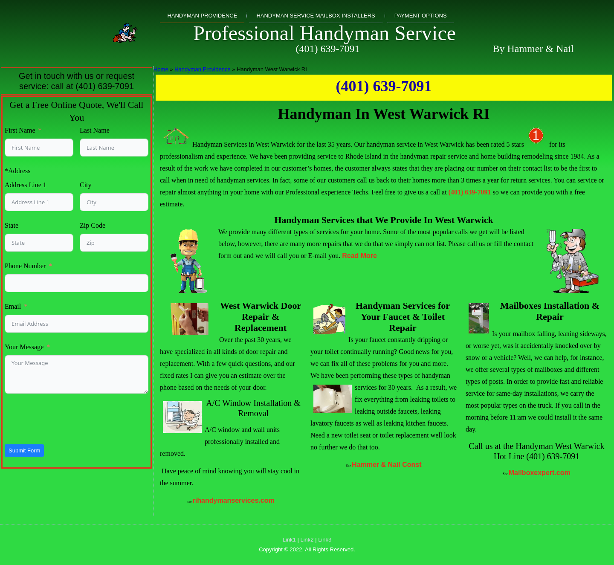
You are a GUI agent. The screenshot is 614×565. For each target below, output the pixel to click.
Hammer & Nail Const (387, 464)
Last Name (95, 130)
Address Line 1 (25, 184)
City (86, 184)
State (11, 225)
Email (13, 306)
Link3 (324, 539)
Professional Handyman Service (324, 33)
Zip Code (92, 225)
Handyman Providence (202, 15)
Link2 (306, 539)
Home (161, 69)
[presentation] (69, 418)
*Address (17, 170)
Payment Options (420, 15)
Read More (359, 255)
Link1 (289, 539)
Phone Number (25, 265)
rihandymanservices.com (234, 500)
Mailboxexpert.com (540, 472)
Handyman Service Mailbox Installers (315, 15)
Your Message (24, 347)
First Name (20, 130)
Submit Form (24, 450)
